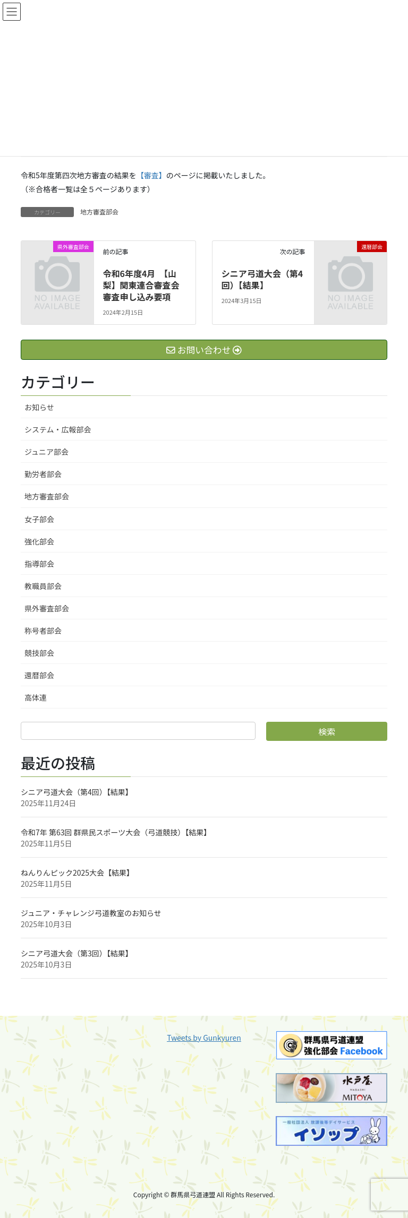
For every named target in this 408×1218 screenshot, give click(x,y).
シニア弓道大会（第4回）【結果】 (262, 279)
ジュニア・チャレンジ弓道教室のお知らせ (91, 913)
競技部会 (39, 652)
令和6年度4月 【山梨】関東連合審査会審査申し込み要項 (141, 285)
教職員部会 (43, 586)
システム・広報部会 (57, 429)
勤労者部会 (43, 474)
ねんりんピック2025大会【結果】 (77, 872)
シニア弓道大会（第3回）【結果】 (77, 953)
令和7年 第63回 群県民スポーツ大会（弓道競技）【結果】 (116, 832)
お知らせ (39, 407)
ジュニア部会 (46, 451)
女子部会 (39, 519)
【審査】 (151, 175)
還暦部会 (39, 675)
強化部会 (39, 541)
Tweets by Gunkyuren (204, 1037)
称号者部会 (43, 630)
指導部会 (39, 563)
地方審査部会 (99, 211)
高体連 (35, 697)
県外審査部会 (46, 608)
